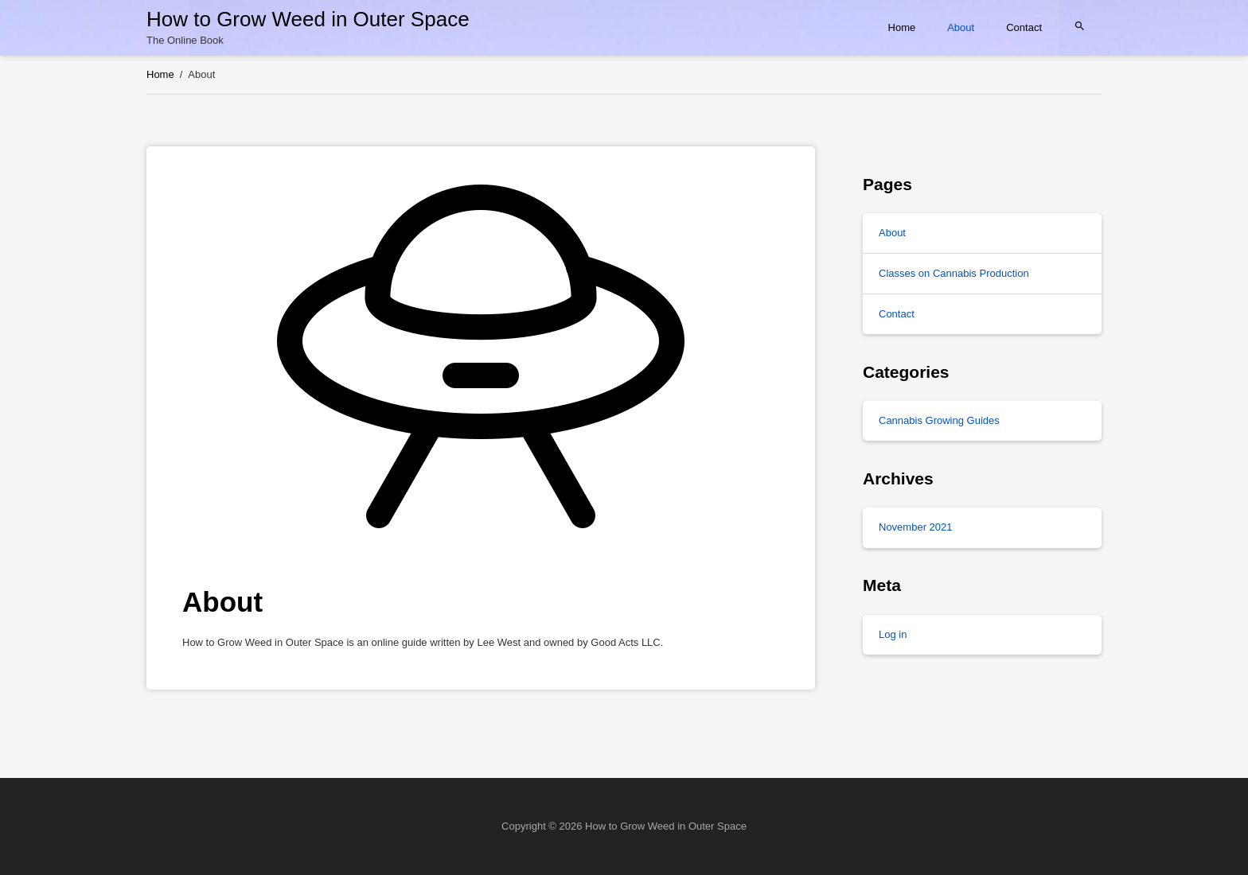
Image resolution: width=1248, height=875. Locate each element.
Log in (893, 634)
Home (902, 27)
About (960, 27)
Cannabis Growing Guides (939, 420)
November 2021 (916, 527)
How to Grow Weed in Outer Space (308, 19)
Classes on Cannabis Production (954, 273)
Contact (1024, 27)
